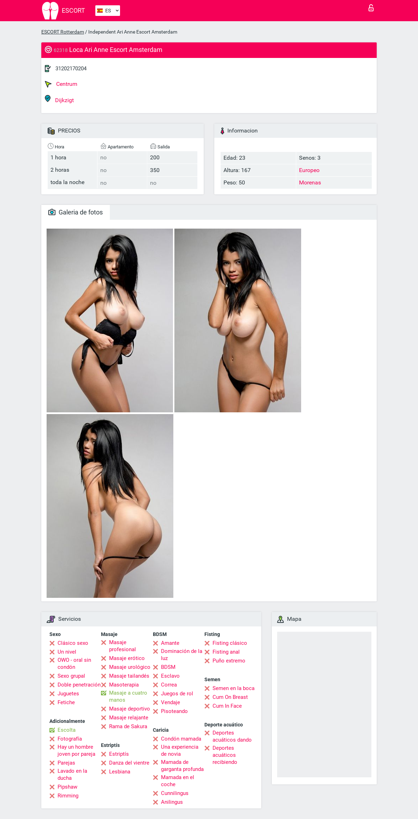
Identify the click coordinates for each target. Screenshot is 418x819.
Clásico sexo (73, 643)
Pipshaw (67, 787)
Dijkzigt (59, 99)
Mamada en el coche (177, 781)
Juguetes (68, 693)
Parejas (66, 763)
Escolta (67, 730)
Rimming (68, 796)
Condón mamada (181, 739)
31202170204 (70, 68)
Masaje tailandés (129, 676)
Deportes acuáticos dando (232, 736)
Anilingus (172, 802)
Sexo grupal (71, 676)
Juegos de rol (177, 693)
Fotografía (70, 739)
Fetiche (66, 702)
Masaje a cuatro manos (128, 696)
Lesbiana (119, 771)
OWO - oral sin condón (74, 663)
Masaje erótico (127, 658)
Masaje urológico (129, 667)
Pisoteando (174, 711)
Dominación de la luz (181, 654)
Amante (170, 643)
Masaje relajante (128, 717)
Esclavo (170, 676)
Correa (169, 685)
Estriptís (119, 754)
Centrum (61, 84)
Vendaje (170, 702)
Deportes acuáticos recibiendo (225, 755)
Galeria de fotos (75, 212)
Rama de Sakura (128, 726)
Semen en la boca (234, 688)
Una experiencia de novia (179, 750)
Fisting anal (226, 652)
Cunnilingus (175, 793)
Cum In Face (227, 706)
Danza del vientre (129, 763)
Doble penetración (79, 685)
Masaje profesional (122, 646)
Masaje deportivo (129, 709)
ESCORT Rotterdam (62, 32)
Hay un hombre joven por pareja (76, 750)
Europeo (309, 170)
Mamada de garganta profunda (182, 765)
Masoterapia (124, 685)
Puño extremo (229, 661)
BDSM (168, 667)
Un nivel (67, 652)
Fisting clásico (230, 643)
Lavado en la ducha (72, 774)
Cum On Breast (230, 697)
